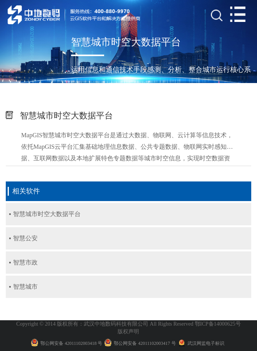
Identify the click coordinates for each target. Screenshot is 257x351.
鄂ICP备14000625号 (218, 324)
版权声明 (128, 331)
